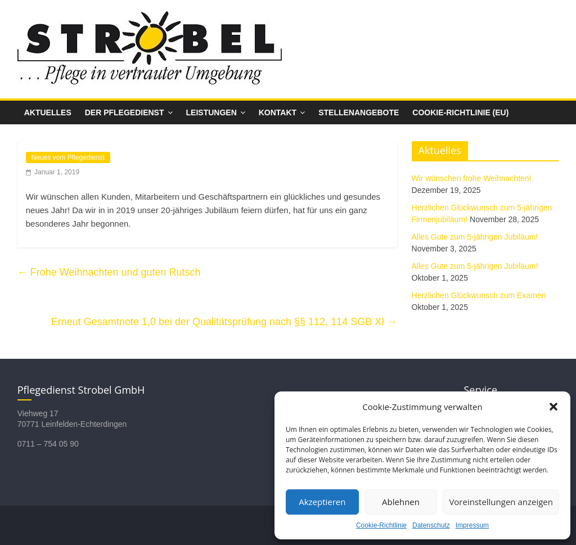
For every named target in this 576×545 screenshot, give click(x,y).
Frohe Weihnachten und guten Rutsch (109, 272)
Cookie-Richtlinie (381, 525)
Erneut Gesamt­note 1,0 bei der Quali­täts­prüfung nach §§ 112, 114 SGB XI (224, 321)
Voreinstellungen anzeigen (501, 501)
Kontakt (277, 112)
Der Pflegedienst (124, 112)
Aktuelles (47, 112)
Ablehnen (401, 501)
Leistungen (211, 112)
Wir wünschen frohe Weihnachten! (472, 178)
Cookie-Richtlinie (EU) (460, 112)
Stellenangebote (358, 112)
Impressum (472, 525)
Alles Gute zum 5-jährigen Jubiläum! (475, 236)
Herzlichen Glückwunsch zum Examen (479, 295)
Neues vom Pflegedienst (68, 157)
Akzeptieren (322, 501)
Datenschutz (431, 525)
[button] (553, 406)
